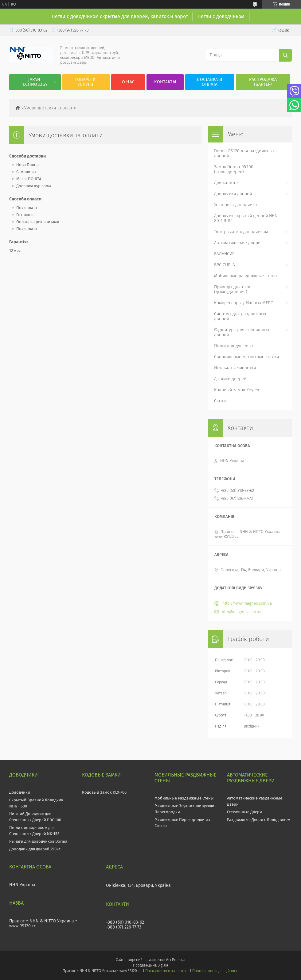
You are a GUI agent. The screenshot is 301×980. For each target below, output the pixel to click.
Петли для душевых (233, 345)
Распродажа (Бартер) (263, 82)
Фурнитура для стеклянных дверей (241, 332)
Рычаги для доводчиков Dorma (38, 841)
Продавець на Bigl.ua (150, 965)
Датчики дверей (230, 379)
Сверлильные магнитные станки (246, 356)
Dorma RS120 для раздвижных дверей (244, 153)
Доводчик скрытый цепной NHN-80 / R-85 (246, 218)
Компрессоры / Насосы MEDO (244, 303)
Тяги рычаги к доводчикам (241, 231)
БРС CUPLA (224, 265)
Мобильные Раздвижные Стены (184, 798)
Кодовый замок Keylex (236, 390)
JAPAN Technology (34, 82)
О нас (128, 82)
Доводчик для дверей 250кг (35, 849)
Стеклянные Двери (244, 812)
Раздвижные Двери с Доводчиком (259, 819)
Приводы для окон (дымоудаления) (233, 289)
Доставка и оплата (209, 82)
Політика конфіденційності (215, 971)
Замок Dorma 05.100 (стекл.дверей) (233, 169)
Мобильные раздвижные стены (245, 276)
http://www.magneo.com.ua (247, 603)
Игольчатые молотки (235, 367)
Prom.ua (178, 960)
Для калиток (226, 182)
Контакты (165, 82)
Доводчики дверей (233, 193)
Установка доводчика (235, 204)
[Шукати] (285, 55)
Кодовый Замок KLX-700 (104, 792)
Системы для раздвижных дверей (240, 316)
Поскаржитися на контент (167, 971)
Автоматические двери (237, 242)
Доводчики (19, 792)
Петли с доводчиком (220, 16)
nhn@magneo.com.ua (241, 612)
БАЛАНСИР (224, 253)
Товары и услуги (85, 82)
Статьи (220, 401)
